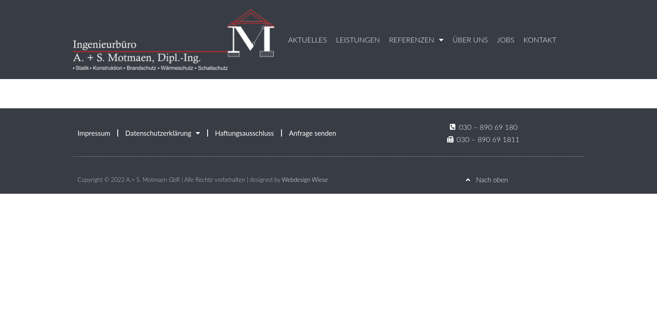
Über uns (470, 39)
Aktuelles (307, 39)
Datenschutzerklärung (162, 133)
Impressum (94, 133)
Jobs (505, 39)
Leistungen (358, 39)
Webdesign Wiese (305, 179)
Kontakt (539, 39)
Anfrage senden (312, 133)
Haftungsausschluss (244, 133)
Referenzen (416, 40)
